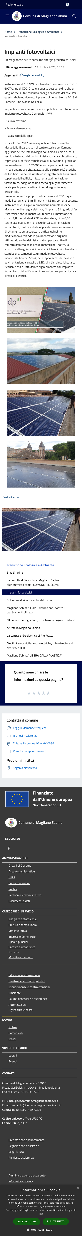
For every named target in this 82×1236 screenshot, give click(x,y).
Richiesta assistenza (21, 1157)
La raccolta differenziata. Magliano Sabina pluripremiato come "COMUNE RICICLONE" (34, 582)
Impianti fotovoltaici (19, 592)
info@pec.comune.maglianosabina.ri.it (33, 1101)
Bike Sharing (15, 572)
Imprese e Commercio (22, 936)
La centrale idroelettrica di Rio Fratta (30, 635)
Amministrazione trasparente (27, 1175)
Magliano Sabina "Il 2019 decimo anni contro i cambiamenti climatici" (36, 610)
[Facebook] (9, 848)
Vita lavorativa (18, 930)
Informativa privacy (21, 1181)
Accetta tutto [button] (26, 1221)
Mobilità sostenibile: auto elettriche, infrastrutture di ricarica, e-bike (40, 645)
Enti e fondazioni (19, 883)
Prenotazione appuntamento (26, 1140)
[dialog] (41, 1210)
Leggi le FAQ (16, 1151)
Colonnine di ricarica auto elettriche (29, 600)
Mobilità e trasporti (21, 957)
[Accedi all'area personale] (67, 4)
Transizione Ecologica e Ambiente (38, 31)
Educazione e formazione (24, 975)
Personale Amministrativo (25, 895)
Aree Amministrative (22, 871)
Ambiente (15, 993)
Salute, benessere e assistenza (28, 998)
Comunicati (16, 1033)
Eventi (13, 1061)
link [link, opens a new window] (41, 1213)
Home (8, 31)
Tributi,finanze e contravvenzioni (29, 987)
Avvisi (12, 1039)
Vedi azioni (12, 497)
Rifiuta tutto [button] (56, 1221)
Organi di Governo (20, 865)
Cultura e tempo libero (23, 925)
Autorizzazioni (17, 1004)
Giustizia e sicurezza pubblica (27, 981)
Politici (13, 889)
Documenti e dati (19, 901)
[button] (41, 1230)
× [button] (77, 1188)
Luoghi (13, 1055)
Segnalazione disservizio (24, 1146)
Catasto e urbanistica (22, 947)
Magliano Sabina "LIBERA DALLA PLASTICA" (34, 655)
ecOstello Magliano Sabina (23, 628)
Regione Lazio (14, 4)
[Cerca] (74, 16)
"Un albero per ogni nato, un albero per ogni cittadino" (41, 620)
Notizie (13, 1027)
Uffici (12, 877)
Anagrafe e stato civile (23, 919)
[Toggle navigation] (7, 16)
